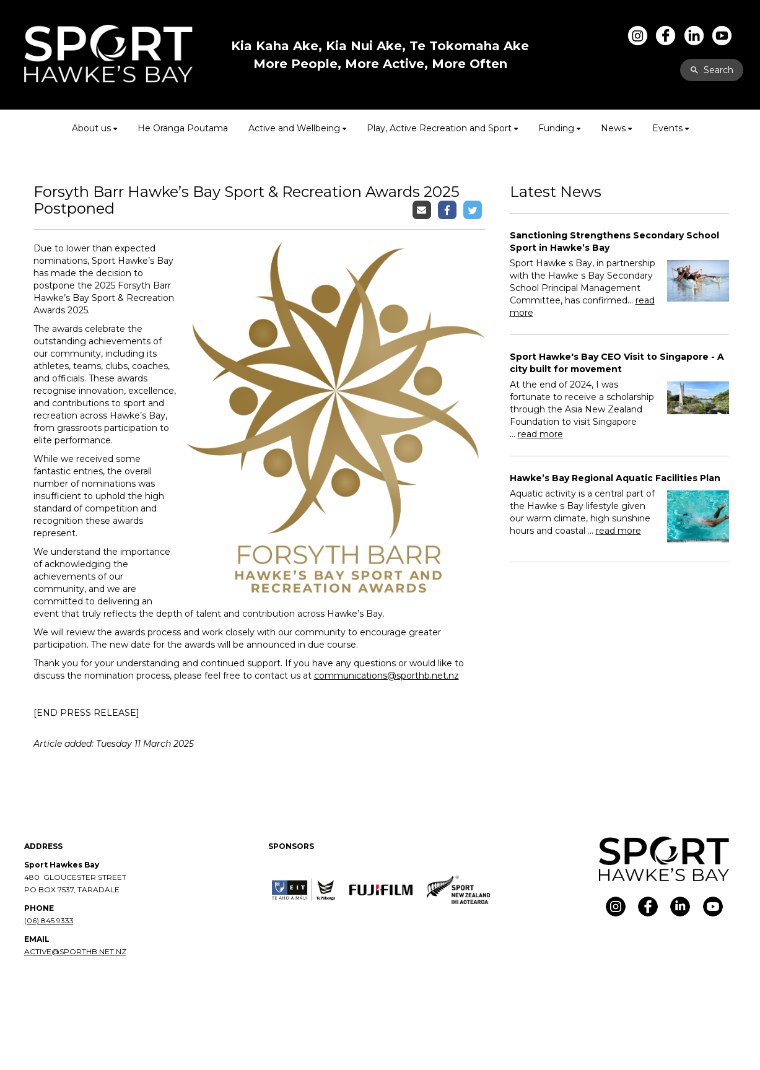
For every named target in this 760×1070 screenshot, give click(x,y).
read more (540, 434)
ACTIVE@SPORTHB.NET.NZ (75, 951)
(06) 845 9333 (49, 920)
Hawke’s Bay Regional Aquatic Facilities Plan (615, 478)
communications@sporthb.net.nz (386, 675)
